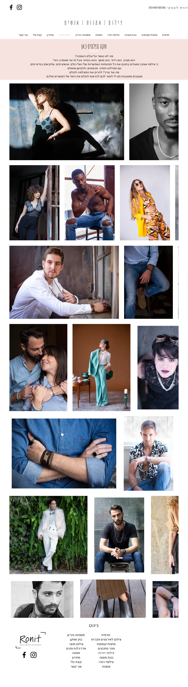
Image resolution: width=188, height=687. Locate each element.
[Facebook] (11, 7)
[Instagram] (19, 7)
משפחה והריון (76, 635)
